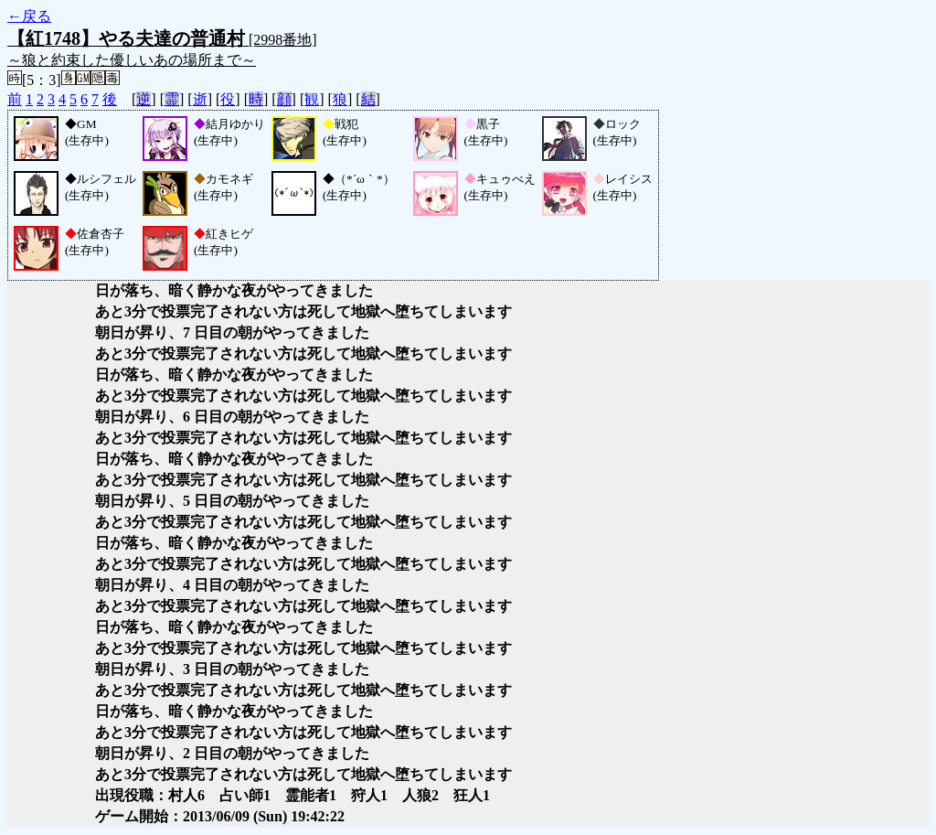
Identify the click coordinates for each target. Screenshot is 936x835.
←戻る (29, 16)
